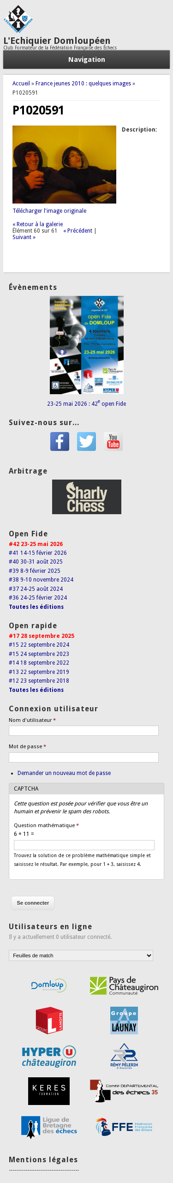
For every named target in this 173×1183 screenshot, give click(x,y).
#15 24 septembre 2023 (39, 654)
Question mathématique (46, 826)
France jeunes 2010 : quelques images (83, 83)
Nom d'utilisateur (32, 720)
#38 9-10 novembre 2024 (41, 579)
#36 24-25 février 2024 (38, 598)
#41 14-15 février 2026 (38, 553)
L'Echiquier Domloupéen (57, 40)
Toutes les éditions (36, 607)
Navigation (86, 59)
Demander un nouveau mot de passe (64, 773)
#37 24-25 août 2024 (36, 589)
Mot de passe (27, 747)
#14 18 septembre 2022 (39, 663)
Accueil (21, 83)
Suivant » (24, 237)
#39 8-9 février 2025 (34, 571)
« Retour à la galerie (37, 224)
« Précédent (77, 231)
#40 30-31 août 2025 (36, 561)
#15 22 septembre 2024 (39, 645)
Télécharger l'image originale (49, 211)
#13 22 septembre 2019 (39, 672)
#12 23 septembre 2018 (39, 681)
